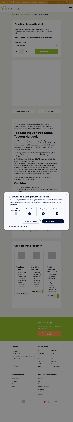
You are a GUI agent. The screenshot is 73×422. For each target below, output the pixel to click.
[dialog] (36, 211)
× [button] (66, 194)
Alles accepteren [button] (53, 221)
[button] (18, 226)
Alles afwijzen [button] (31, 221)
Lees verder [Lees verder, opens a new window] (22, 204)
